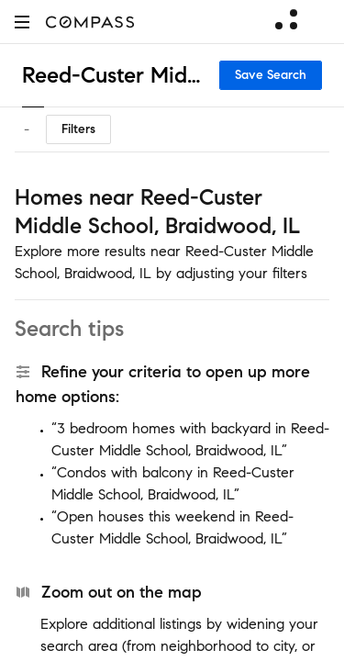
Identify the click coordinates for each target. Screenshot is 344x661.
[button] (22, 21)
